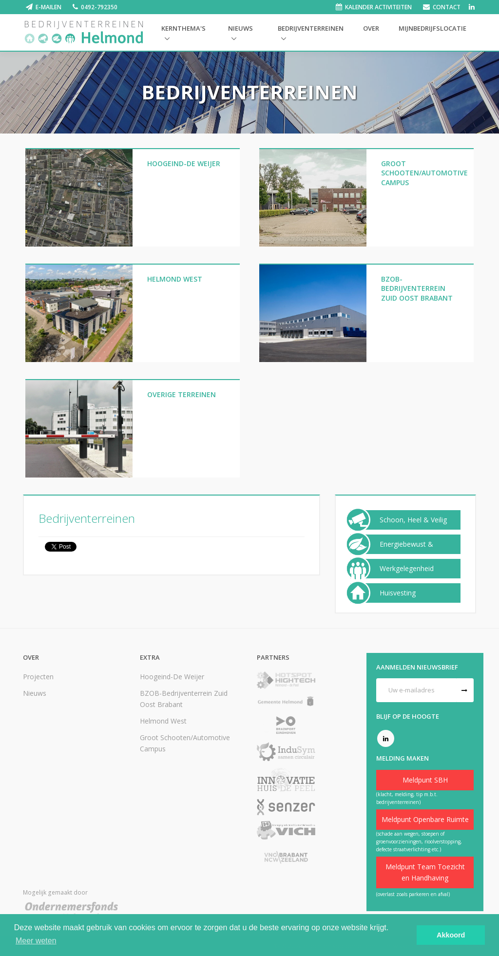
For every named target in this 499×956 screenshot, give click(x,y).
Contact (447, 7)
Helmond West (163, 721)
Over (371, 28)
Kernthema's (183, 28)
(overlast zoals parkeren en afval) (413, 894)
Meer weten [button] (36, 941)
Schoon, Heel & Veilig (413, 520)
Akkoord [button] (451, 935)
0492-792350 (99, 7)
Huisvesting (398, 593)
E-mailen (48, 7)
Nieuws (240, 28)
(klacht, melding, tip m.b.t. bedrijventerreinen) (407, 798)
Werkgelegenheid (407, 568)
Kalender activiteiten (378, 7)
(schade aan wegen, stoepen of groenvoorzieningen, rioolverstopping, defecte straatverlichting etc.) (419, 841)
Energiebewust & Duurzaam (406, 551)
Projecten (38, 676)
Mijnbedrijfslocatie (432, 28)
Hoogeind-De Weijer (172, 676)
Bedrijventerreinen (311, 28)
